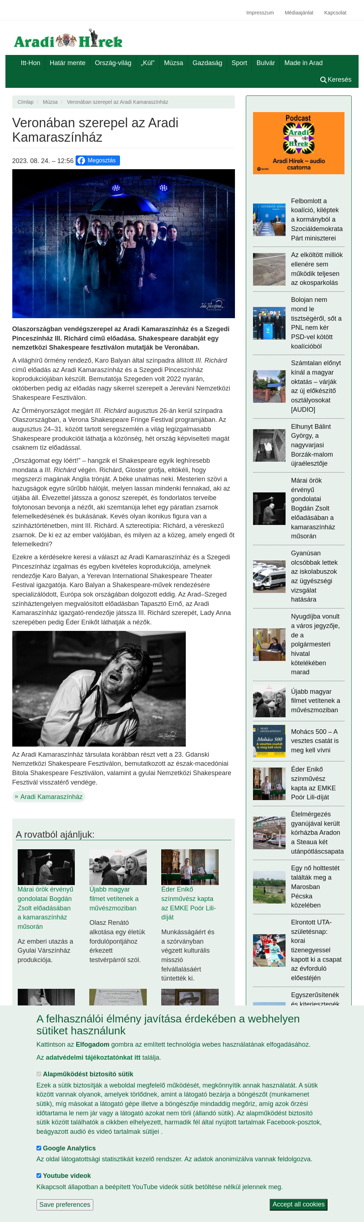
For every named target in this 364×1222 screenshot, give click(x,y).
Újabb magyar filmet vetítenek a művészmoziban (113, 898)
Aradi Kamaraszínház (52, 796)
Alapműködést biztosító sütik (88, 1074)
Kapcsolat (335, 13)
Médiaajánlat (299, 13)
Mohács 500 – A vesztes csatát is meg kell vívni (315, 741)
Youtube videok (67, 1175)
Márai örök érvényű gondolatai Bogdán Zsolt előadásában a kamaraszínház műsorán (45, 908)
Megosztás (96, 160)
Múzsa (173, 63)
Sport (239, 63)
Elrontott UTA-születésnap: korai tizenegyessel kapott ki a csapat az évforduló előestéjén (316, 950)
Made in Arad (303, 63)
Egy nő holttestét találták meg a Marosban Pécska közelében (315, 886)
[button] (123, 243)
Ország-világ (113, 63)
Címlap (26, 102)
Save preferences (64, 1204)
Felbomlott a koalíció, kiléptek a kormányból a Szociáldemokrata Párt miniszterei (317, 219)
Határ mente (68, 63)
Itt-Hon (30, 63)
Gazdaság (207, 63)
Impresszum (260, 13)
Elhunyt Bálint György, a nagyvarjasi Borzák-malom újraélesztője (312, 445)
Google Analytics (69, 1148)
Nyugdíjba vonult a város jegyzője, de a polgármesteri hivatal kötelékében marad (315, 644)
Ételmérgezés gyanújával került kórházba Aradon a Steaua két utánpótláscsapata (317, 833)
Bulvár (266, 63)
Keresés (336, 79)
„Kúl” (148, 63)
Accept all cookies (299, 1204)
